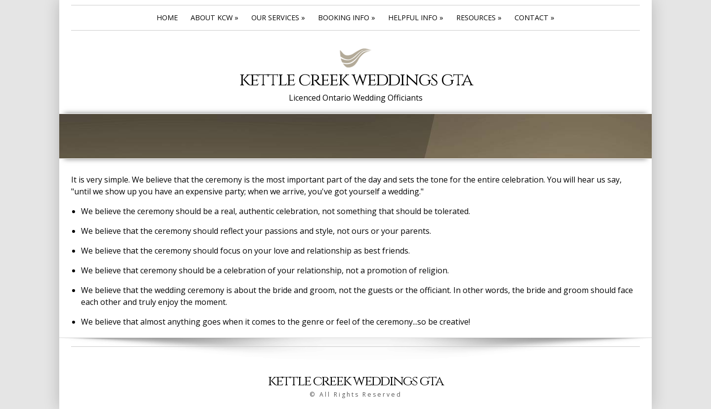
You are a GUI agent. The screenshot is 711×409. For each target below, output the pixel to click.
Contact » (534, 17)
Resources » (479, 17)
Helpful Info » (415, 17)
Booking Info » (346, 17)
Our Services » (278, 17)
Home (167, 17)
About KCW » (214, 17)
